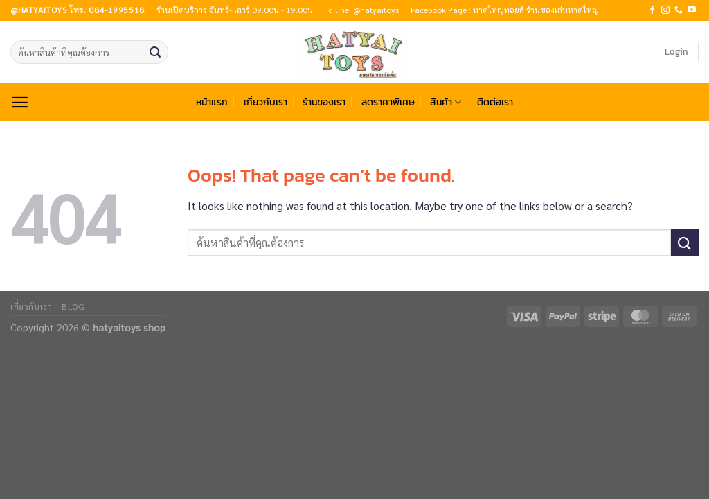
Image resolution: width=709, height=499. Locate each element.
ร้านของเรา (324, 102)
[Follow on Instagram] (665, 10)
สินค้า (445, 102)
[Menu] (19, 102)
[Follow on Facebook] (652, 10)
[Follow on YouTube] (692, 10)
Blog (73, 306)
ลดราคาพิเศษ (388, 102)
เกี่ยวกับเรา (265, 102)
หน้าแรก (212, 102)
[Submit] (155, 52)
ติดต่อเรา (495, 102)
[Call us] (678, 10)
